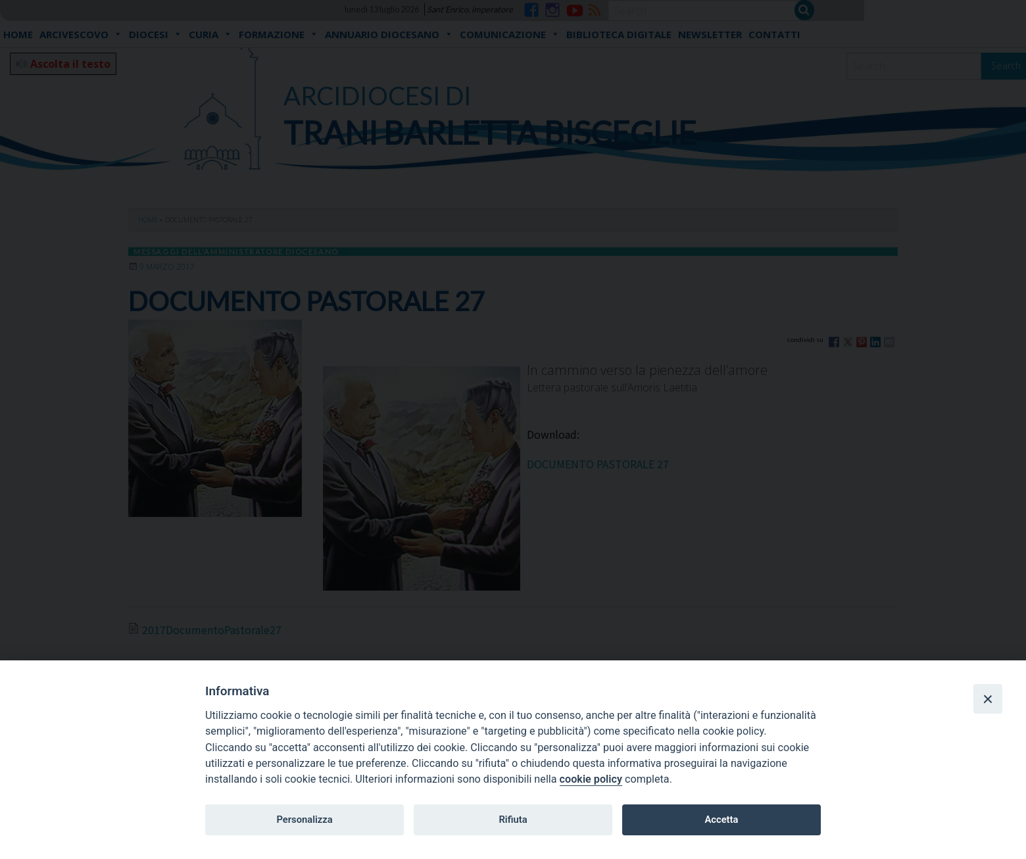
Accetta (721, 819)
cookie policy (591, 779)
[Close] (987, 698)
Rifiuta (513, 819)
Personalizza (304, 819)
